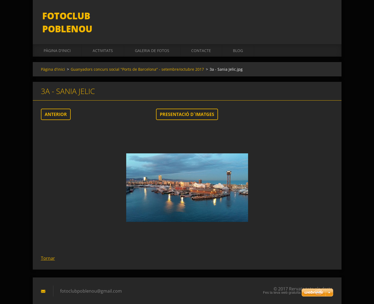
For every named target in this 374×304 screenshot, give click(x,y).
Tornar (48, 249)
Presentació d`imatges (187, 105)
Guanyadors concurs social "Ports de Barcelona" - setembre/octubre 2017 (137, 59)
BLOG (238, 41)
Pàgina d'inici (57, 41)
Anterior (56, 105)
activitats (103, 41)
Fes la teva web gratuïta (282, 292)
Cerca (327, 16)
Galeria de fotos (152, 41)
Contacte (201, 41)
